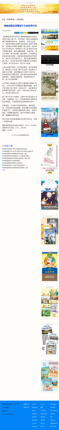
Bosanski (34, 407)
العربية (34, 404)
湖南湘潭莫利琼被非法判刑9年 (13, 163)
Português (53, 404)
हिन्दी (42, 407)
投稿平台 (4, 411)
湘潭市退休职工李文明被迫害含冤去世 (15, 149)
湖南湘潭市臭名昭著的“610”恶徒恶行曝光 (16, 156)
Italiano (43, 417)
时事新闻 (10, 19)
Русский (52, 407)
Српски (52, 413)
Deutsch (34, 413)
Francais (34, 426)
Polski (42, 426)
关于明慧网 (5, 407)
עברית (42, 404)
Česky (34, 410)
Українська (53, 423)
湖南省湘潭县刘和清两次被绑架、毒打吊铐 (17, 158)
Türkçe (52, 420)
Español (34, 420)
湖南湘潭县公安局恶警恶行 (12, 160)
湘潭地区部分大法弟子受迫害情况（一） (16, 165)
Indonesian (44, 413)
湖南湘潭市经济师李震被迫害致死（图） (16, 167)
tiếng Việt (53, 426)
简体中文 (26, 407)
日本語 (43, 420)
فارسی (34, 423)
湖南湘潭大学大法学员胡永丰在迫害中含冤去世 (18, 151)
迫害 (28, 41)
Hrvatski (43, 410)
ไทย (51, 417)
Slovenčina (53, 410)
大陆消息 (20, 19)
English (34, 417)
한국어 (43, 423)
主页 (3, 19)
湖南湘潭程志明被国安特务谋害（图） (15, 153)
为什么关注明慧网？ (8, 414)
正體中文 (26, 404)
